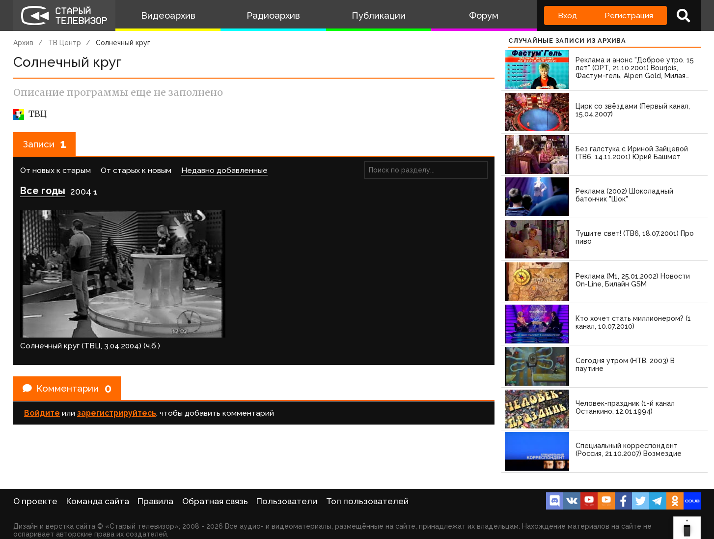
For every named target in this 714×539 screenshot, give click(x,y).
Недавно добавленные (224, 171)
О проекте (35, 501)
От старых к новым (136, 171)
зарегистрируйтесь (116, 385)
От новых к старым (55, 171)
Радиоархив (273, 15)
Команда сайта (97, 501)
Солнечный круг (123, 43)
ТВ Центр (64, 43)
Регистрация (628, 15)
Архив (23, 43)
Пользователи (286, 501)
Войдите (42, 385)
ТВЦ (30, 114)
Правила (155, 501)
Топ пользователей (367, 501)
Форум (483, 15)
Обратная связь (215, 501)
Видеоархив (168, 15)
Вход (567, 15)
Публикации (379, 15)
